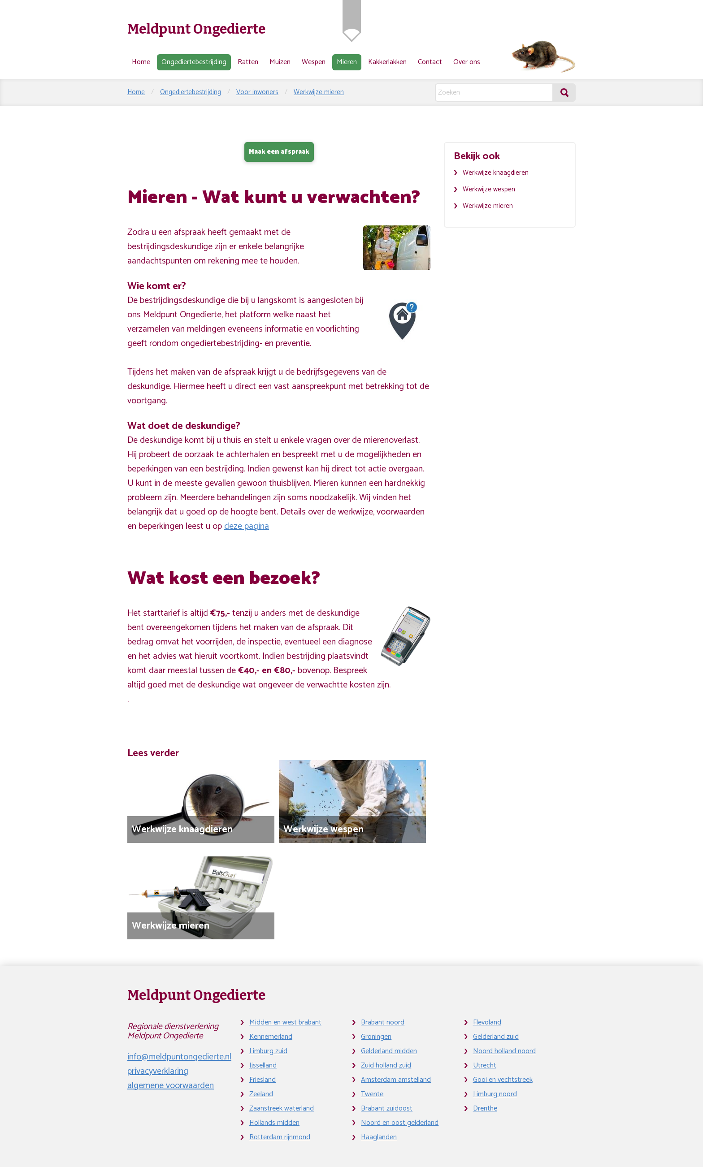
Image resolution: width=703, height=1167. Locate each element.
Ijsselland (263, 1065)
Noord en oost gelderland (399, 1123)
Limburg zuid (268, 1051)
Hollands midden (274, 1123)
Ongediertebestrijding (193, 62)
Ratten (248, 62)
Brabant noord (382, 1022)
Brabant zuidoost (386, 1108)
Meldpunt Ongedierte (196, 29)
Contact (430, 62)
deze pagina (246, 526)
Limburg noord (495, 1094)
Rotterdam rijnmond (279, 1137)
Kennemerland (270, 1037)
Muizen (280, 62)
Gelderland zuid (496, 1037)
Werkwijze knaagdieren (496, 172)
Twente (372, 1094)
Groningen (376, 1037)
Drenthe (485, 1108)
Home (141, 62)
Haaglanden (379, 1137)
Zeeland (261, 1094)
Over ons (466, 62)
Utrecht (484, 1065)
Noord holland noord (504, 1051)
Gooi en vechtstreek (503, 1080)
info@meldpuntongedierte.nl (179, 1057)
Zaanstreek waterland (281, 1108)
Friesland (262, 1080)
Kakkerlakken (387, 62)
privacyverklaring (157, 1071)
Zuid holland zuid (386, 1065)
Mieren (347, 62)
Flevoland (487, 1022)
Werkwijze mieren (319, 92)
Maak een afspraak (279, 151)
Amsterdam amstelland (396, 1080)
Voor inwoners (257, 92)
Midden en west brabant (285, 1022)
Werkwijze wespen (489, 189)
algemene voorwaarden (170, 1085)
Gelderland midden (389, 1051)
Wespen (313, 62)
